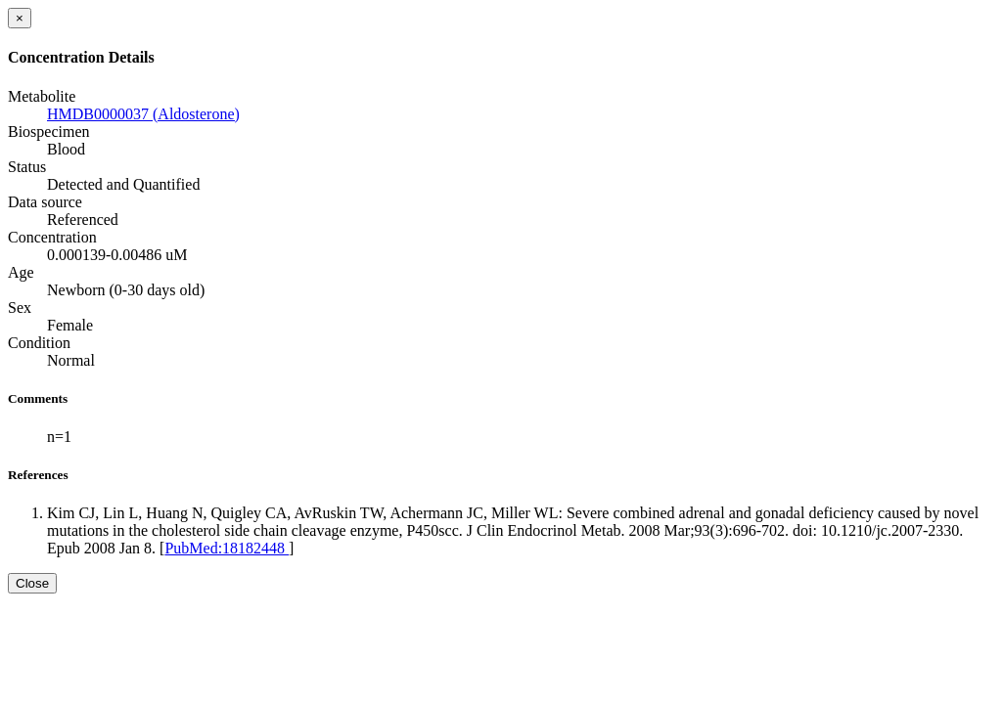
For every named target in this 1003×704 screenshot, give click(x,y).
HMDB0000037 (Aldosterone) (143, 114)
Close (32, 583)
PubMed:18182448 (226, 548)
